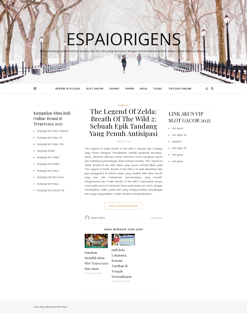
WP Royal (62, 306)
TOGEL (157, 88)
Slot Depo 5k (54, 137)
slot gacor (178, 128)
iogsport (177, 141)
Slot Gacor (53, 170)
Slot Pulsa (52, 183)
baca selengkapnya (123, 205)
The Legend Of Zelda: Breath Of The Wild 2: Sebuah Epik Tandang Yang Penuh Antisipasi (124, 122)
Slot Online (53, 157)
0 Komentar (156, 217)
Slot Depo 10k (55, 144)
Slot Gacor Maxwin (57, 130)
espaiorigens (98, 217)
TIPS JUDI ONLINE (180, 88)
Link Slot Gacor (55, 177)
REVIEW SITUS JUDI (68, 88)
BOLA (143, 88)
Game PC (123, 105)
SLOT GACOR (94, 88)
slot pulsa (177, 161)
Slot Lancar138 (55, 190)
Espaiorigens (123, 38)
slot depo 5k (179, 134)
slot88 (51, 150)
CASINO (114, 88)
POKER (129, 88)
